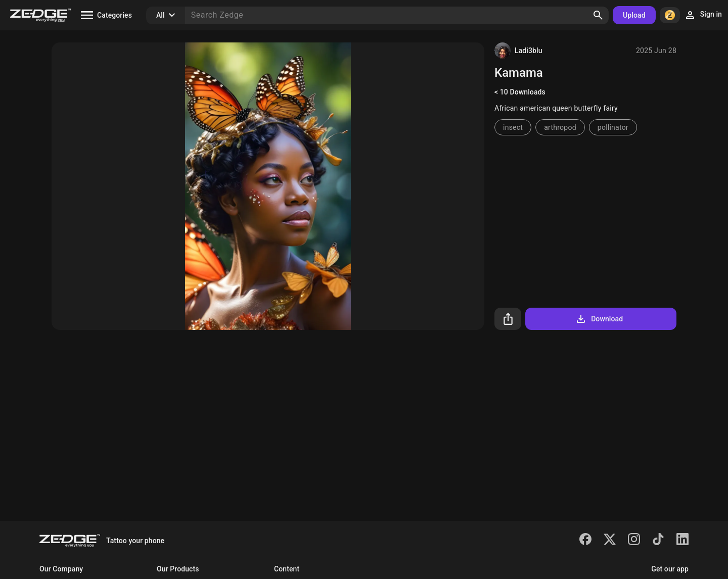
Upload (634, 15)
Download (599, 319)
